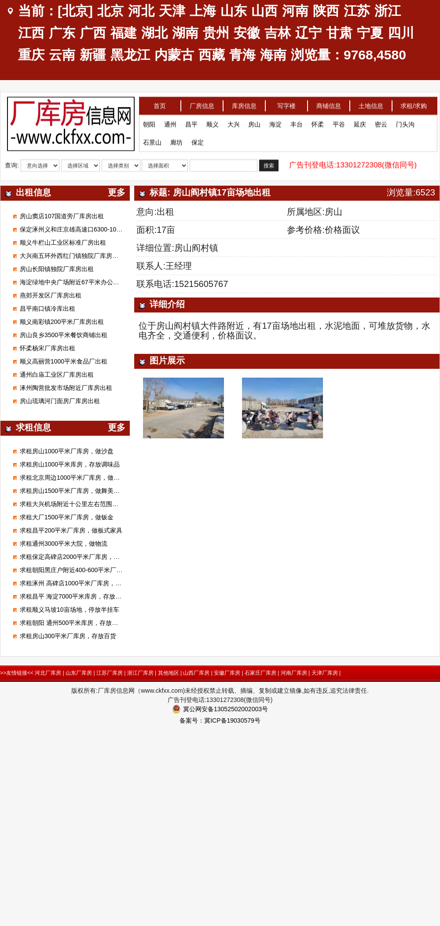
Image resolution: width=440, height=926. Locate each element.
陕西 (326, 11)
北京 (110, 11)
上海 (203, 11)
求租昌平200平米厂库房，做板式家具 (71, 530)
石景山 (152, 140)
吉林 (277, 33)
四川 (401, 33)
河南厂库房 (294, 673)
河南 (295, 11)
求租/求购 (413, 104)
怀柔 (318, 122)
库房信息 (244, 104)
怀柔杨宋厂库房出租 (47, 348)
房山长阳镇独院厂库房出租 (57, 268)
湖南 (185, 33)
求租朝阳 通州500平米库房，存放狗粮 (72, 622)
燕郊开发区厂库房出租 (50, 295)
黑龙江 (130, 55)
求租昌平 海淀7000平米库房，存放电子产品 (80, 596)
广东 (62, 33)
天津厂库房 (325, 673)
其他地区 (168, 673)
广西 (93, 33)
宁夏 (370, 33)
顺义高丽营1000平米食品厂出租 (63, 361)
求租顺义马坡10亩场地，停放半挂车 (69, 609)
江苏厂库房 (109, 673)
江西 (31, 33)
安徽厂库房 (227, 673)
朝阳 (149, 122)
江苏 (357, 11)
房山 (254, 122)
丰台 (296, 122)
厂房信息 (202, 104)
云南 (62, 55)
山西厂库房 (196, 673)
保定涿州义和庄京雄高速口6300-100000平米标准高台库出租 (103, 229)
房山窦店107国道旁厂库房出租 (62, 216)
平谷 (339, 122)
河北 (141, 11)
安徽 (247, 33)
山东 (233, 11)
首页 (160, 104)
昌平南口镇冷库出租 (47, 308)
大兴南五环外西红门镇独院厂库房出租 (72, 255)
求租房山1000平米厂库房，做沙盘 (67, 451)
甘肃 (339, 33)
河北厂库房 (48, 673)
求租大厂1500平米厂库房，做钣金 (67, 517)
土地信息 (371, 104)
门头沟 (405, 122)
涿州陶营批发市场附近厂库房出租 (66, 387)
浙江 (387, 11)
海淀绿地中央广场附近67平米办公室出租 (76, 282)
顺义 (212, 122)
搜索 (269, 164)
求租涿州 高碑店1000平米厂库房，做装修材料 (83, 583)
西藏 (211, 55)
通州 (170, 122)
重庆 (31, 55)
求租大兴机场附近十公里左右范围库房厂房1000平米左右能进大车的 (113, 503)
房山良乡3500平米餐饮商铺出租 (63, 334)
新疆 (93, 55)
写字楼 (286, 104)
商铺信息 (328, 104)
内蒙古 (174, 55)
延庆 (360, 122)
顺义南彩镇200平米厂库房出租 (62, 321)
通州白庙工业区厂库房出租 (57, 374)
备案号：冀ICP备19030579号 (220, 720)
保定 (197, 140)
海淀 (275, 122)
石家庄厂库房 (260, 673)
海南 (273, 55)
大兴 (233, 122)
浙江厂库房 (140, 673)
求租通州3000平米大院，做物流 (63, 543)
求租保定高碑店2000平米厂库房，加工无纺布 (82, 556)
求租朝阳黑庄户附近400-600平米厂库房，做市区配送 (92, 569)
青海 (242, 55)
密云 (381, 122)
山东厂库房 (79, 673)
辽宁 (308, 33)
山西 (264, 11)
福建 (123, 33)
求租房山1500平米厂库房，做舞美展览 (73, 490)
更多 (116, 192)
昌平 (191, 122)
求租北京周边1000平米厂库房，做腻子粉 (76, 477)
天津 (172, 11)
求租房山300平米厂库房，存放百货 (68, 635)
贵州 (216, 33)
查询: (12, 163)
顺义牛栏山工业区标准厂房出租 (63, 242)
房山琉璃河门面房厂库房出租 (60, 400)
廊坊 (176, 140)
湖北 (154, 33)
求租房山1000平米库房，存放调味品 (70, 464)
